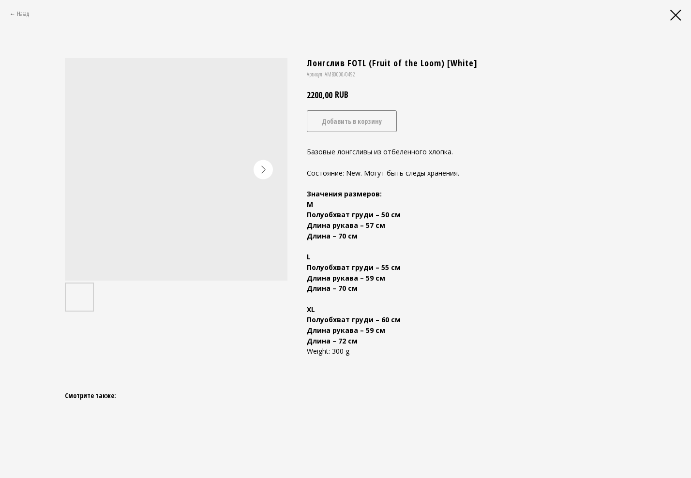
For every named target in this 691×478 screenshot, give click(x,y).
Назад (23, 14)
